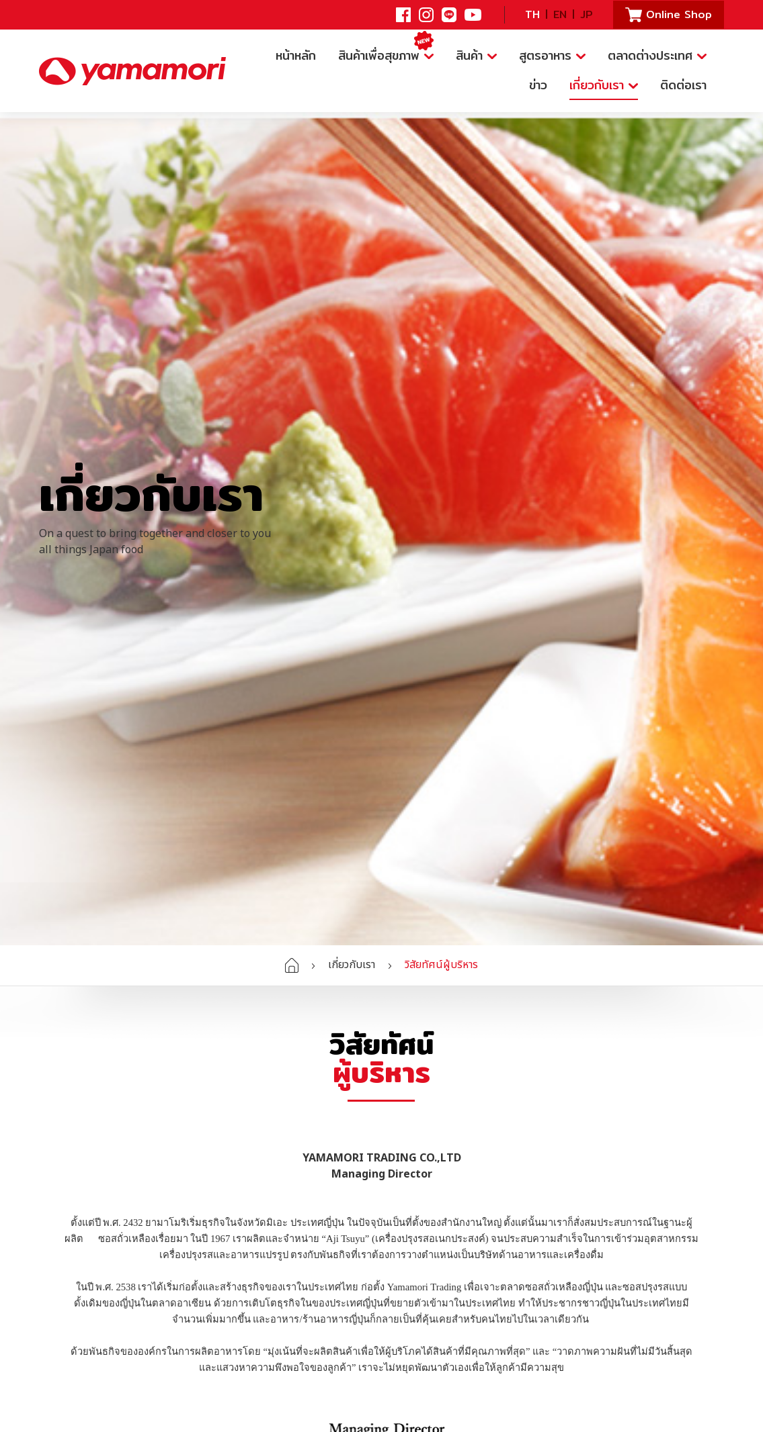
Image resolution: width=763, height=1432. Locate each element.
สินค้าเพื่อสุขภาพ (386, 53)
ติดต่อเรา (683, 85)
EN (560, 14)
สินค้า (476, 55)
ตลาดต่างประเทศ (657, 55)
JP (586, 14)
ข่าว (538, 85)
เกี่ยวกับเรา (603, 85)
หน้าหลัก (296, 55)
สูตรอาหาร (552, 55)
